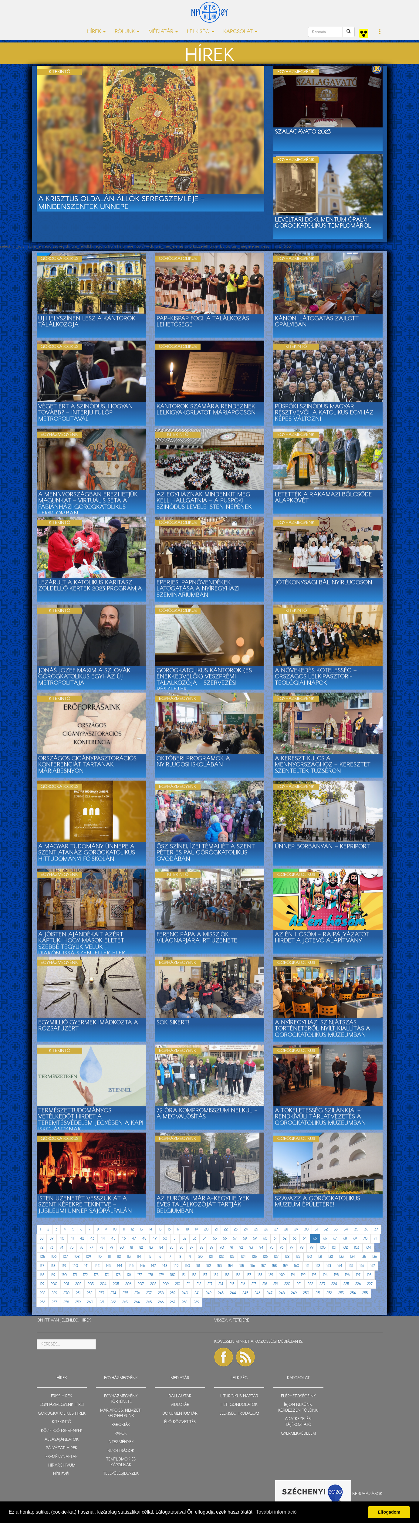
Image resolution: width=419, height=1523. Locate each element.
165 (351, 1265)
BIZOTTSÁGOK (120, 1451)
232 (89, 1293)
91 (231, 1247)
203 (91, 1284)
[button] (380, 32)
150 (187, 1265)
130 (309, 1256)
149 (176, 1265)
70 (365, 1238)
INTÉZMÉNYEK (121, 1442)
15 (160, 1229)
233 (101, 1293)
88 (201, 1247)
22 (226, 1229)
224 (334, 1284)
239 (172, 1293)
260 (90, 1302)
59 (255, 1238)
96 (281, 1247)
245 (245, 1293)
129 (298, 1256)
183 (205, 1275)
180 (172, 1275)
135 (363, 1256)
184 (216, 1275)
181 (183, 1275)
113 (129, 1256)
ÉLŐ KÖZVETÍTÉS (180, 1422)
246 (257, 1293)
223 (322, 1284)
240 (185, 1293)
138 (53, 1265)
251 (318, 1293)
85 (171, 1247)
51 (175, 1238)
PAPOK (121, 1434)
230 (66, 1293)
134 (352, 1256)
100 (323, 1247)
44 (103, 1238)
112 (119, 1256)
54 (205, 1238)
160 (296, 1265)
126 (265, 1256)
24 (246, 1229)
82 (141, 1247)
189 (271, 1275)
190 (282, 1275)
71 (375, 1238)
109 (88, 1256)
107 (65, 1256)
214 (220, 1284)
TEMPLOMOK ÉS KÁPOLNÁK (121, 1462)
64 (305, 1238)
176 (129, 1275)
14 (150, 1229)
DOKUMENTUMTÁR (180, 1413)
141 (86, 1265)
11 (124, 1229)
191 (293, 1275)
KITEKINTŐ (61, 1422)
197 (358, 1275)
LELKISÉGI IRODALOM (239, 1413)
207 (141, 1284)
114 (139, 1256)
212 (199, 1284)
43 (92, 1238)
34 (346, 1229)
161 (307, 1265)
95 (271, 1247)
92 (241, 1247)
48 (144, 1238)
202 (78, 1284)
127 (276, 1256)
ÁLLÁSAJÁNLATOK (62, 1440)
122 (221, 1256)
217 (254, 1284)
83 (151, 1247)
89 (211, 1247)
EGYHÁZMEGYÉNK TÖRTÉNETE (121, 1399)
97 (291, 1247)
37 (376, 1229)
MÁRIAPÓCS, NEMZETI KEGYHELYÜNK (120, 1413)
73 (51, 1247)
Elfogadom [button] (389, 1512)
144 (119, 1265)
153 (219, 1265)
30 (306, 1229)
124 (243, 1256)
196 (347, 1275)
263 (125, 1302)
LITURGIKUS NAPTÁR (239, 1396)
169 (53, 1275)
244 (233, 1293)
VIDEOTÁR (180, 1405)
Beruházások (367, 1494)
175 (118, 1275)
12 (132, 1229)
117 (169, 1256)
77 (91, 1247)
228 (42, 1293)
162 (318, 1265)
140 (75, 1265)
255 (365, 1293)
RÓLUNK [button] (127, 32)
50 (165, 1238)
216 (243, 1284)
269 (196, 1302)
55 (215, 1238)
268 (184, 1302)
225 (346, 1284)
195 (336, 1275)
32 (326, 1229)
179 (161, 1275)
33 (336, 1229)
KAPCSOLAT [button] (240, 32)
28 (286, 1229)
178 (150, 1275)
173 (96, 1275)
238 (161, 1293)
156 (252, 1265)
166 (362, 1265)
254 (353, 1293)
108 (76, 1256)
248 (282, 1293)
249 (294, 1293)
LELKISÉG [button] (200, 32)
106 (53, 1256)
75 (71, 1247)
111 (109, 1256)
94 (261, 1247)
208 (153, 1284)
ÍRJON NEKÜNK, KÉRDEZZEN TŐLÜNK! (298, 1407)
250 (306, 1293)
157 (263, 1265)
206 (128, 1284)
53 (194, 1238)
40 (62, 1238)
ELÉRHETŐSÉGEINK (298, 1396)
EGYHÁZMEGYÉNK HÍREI (62, 1405)
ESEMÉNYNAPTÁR (62, 1457)
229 (54, 1293)
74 (61, 1247)
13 (141, 1229)
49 (155, 1238)
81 (131, 1247)
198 (369, 1275)
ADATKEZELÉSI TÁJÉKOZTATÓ (298, 1422)
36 (366, 1229)
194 (325, 1275)
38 (41, 1238)
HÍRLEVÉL (61, 1474)
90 (222, 1247)
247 (269, 1293)
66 (325, 1238)
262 (113, 1302)
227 (370, 1284)
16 (169, 1229)
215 (232, 1284)
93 (251, 1247)
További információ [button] (276, 1512)
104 (368, 1247)
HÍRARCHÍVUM (61, 1465)
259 (78, 1302)
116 (159, 1256)
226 (358, 1284)
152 (208, 1265)
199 (42, 1284)
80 (122, 1247)
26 (266, 1229)
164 (339, 1265)
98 (301, 1247)
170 (64, 1275)
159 (285, 1265)
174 (107, 1275)
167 (372, 1265)
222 (310, 1284)
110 (99, 1256)
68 (345, 1238)
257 (54, 1302)
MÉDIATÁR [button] (163, 32)
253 (341, 1293)
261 (102, 1302)
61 (275, 1238)
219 (275, 1284)
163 (328, 1265)
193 (314, 1275)
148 (164, 1265)
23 (236, 1229)
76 (81, 1247)
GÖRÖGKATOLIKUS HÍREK (62, 1413)
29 (296, 1229)
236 (137, 1293)
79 (111, 1247)
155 (241, 1265)
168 (42, 1275)
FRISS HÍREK (61, 1396)
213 (210, 1284)
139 (64, 1265)
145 (131, 1265)
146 (142, 1265)
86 (181, 1247)
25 (256, 1229)
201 (66, 1284)
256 (42, 1302)
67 (335, 1238)
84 (161, 1247)
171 (75, 1275)
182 (194, 1275)
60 (265, 1238)
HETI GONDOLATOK (239, 1405)
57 (235, 1238)
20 (206, 1229)
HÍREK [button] (96, 32)
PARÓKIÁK (120, 1425)
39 (51, 1238)
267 (172, 1302)
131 (320, 1256)
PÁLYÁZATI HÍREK (61, 1448)
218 (264, 1284)
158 (274, 1265)
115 (149, 1256)
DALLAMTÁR (179, 1396)
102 (345, 1247)
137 (42, 1265)
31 (316, 1229)
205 (116, 1284)
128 (287, 1256)
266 (161, 1302)
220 (287, 1284)
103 (356, 1247)
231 (78, 1293)
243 (221, 1293)
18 (187, 1229)
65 (315, 1238)
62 (284, 1238)
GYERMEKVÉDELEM (298, 1434)
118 (179, 1256)
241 (196, 1293)
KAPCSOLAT (298, 1378)
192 (303, 1275)
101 (334, 1247)
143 (108, 1265)
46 (124, 1238)
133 (341, 1256)
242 (208, 1293)
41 (72, 1238)
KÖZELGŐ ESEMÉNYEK (62, 1431)
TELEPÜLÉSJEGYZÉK (121, 1474)
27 (276, 1229)
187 (249, 1275)
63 (294, 1238)
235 (125, 1293)
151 (198, 1265)
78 (101, 1247)
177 (139, 1275)
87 (191, 1247)
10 (115, 1229)
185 (227, 1275)
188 (260, 1275)
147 (153, 1265)
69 (355, 1238)
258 (66, 1302)
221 (299, 1284)
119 (189, 1256)
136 (374, 1256)
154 (230, 1265)
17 (178, 1229)
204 (103, 1284)
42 (82, 1238)
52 (184, 1238)
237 (149, 1293)
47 (134, 1238)
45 (113, 1238)
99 (311, 1247)
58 (245, 1238)
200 (54, 1284)
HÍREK (85, 1320)
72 (41, 1247)
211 (188, 1284)
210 (177, 1284)
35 (356, 1229)
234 (113, 1293)
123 (232, 1256)
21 (216, 1229)
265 (149, 1302)
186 (238, 1275)
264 (137, 1302)
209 (166, 1284)
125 (254, 1256)
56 (225, 1238)
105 (42, 1256)
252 (329, 1293)
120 (200, 1256)
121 (211, 1256)
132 (330, 1256)
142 (97, 1265)
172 (85, 1275)
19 (196, 1229)
